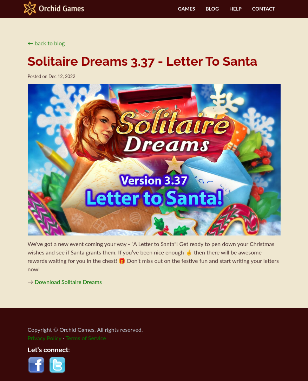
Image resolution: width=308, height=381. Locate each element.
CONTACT (263, 9)
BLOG (212, 9)
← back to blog (46, 43)
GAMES (186, 9)
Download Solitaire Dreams (68, 281)
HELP (235, 9)
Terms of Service (86, 338)
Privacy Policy (44, 338)
